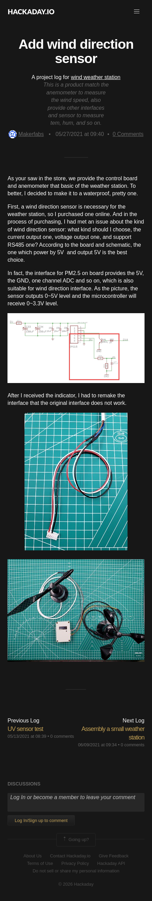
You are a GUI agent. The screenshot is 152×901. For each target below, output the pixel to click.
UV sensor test (25, 729)
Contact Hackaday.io (70, 855)
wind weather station (95, 77)
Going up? (75, 839)
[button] (136, 11)
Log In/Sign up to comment (41, 820)
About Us (32, 855)
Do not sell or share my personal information (76, 870)
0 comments (62, 736)
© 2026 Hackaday (76, 884)
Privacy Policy (75, 863)
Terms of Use (40, 863)
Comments (128, 134)
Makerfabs (26, 134)
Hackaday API (111, 863)
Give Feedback (113, 855)
